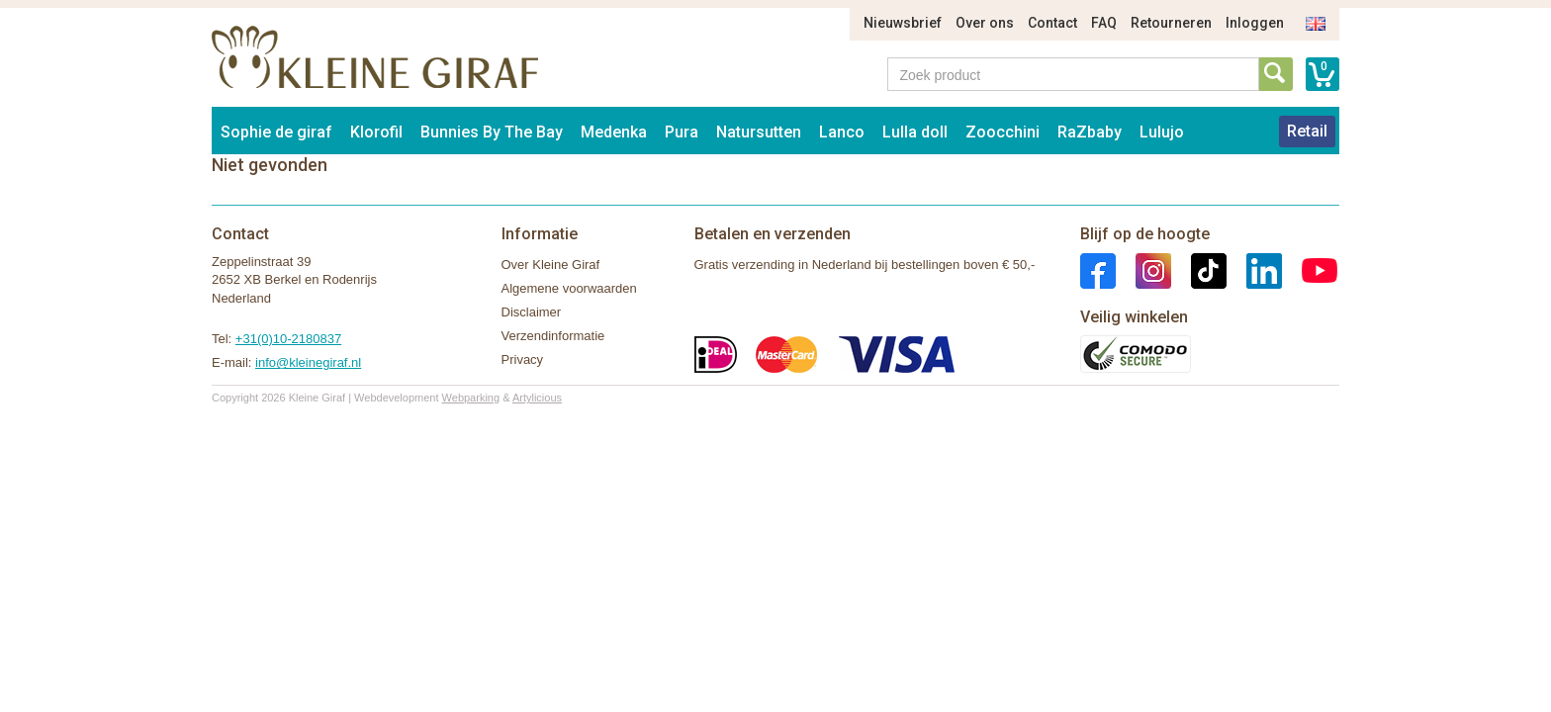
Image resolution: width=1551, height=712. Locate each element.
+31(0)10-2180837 (288, 338)
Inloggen (1255, 23)
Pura (681, 132)
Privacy (523, 359)
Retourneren (1171, 23)
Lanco (842, 132)
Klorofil (376, 132)
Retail (1307, 131)
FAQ (1104, 23)
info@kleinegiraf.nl (308, 362)
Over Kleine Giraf (551, 264)
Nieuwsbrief (903, 23)
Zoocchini (1002, 132)
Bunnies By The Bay (491, 132)
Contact (1052, 23)
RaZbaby (1089, 132)
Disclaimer (532, 312)
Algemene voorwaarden (569, 288)
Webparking (471, 397)
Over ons (985, 23)
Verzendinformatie (553, 335)
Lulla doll (915, 132)
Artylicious (537, 397)
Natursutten (758, 132)
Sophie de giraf (276, 132)
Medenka (614, 132)
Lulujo (1162, 132)
